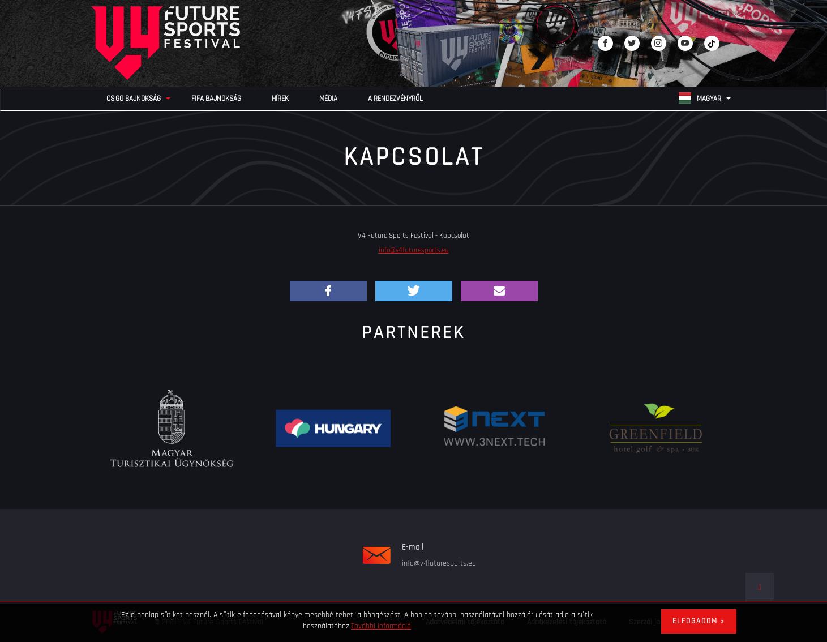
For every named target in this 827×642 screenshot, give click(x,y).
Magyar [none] (700, 98)
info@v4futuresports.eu (414, 250)
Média (328, 99)
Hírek (280, 99)
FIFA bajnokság (216, 99)
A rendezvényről (395, 99)
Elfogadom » (698, 621)
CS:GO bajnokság (133, 99)
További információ (381, 626)
